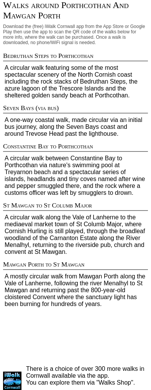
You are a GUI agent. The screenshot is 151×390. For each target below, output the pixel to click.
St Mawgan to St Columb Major (47, 205)
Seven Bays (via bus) (31, 108)
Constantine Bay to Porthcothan (48, 146)
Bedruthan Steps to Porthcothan (48, 55)
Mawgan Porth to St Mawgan (44, 264)
